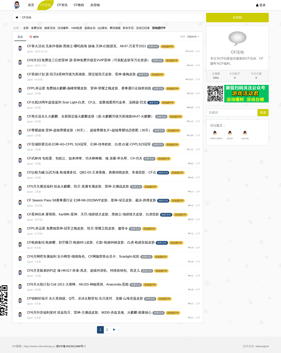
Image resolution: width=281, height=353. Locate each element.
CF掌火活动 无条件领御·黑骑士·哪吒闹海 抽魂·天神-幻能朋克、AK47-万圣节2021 (86, 46)
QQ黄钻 (102, 28)
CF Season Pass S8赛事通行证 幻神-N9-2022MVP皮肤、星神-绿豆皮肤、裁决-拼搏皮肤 (91, 200)
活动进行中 (159, 28)
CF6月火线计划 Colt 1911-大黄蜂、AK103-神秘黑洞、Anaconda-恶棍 (78, 284)
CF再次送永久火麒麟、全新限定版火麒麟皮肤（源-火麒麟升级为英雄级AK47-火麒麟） (90, 116)
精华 (34, 36)
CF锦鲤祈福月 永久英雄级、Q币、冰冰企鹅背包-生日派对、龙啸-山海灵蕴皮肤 (85, 298)
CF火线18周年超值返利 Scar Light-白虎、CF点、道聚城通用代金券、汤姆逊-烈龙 (86, 102)
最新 (20, 36)
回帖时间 (192, 36)
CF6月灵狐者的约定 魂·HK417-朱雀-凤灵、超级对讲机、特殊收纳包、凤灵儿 (83, 270)
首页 (31, 5)
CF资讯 (62, 5)
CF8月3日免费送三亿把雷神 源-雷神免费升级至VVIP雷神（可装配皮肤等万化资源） (88, 60)
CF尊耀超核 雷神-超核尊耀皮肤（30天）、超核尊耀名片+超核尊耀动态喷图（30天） (89, 130)
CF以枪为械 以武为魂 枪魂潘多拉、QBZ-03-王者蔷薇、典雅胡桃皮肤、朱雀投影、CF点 (91, 172)
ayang (245, 138)
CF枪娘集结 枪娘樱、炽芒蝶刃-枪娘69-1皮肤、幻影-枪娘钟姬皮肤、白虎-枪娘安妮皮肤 (91, 242)
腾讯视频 (115, 28)
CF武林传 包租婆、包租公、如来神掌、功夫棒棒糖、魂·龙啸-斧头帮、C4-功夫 (84, 158)
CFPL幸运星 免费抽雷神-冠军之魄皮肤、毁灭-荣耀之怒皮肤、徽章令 (77, 228)
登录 (261, 5)
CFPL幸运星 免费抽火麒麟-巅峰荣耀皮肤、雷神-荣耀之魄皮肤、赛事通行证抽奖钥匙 (89, 88)
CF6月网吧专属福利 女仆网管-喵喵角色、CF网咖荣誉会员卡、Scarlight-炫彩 (83, 256)
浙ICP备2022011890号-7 (71, 346)
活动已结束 (143, 28)
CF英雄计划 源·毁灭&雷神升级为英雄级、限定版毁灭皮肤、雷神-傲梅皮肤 (81, 74)
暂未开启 (128, 28)
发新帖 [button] (237, 17)
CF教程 (79, 5)
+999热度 (76, 28)
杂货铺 (95, 5)
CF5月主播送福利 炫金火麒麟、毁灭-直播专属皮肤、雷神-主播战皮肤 (78, 186)
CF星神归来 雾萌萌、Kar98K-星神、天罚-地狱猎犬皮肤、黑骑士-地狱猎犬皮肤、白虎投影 (93, 214)
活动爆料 (63, 28)
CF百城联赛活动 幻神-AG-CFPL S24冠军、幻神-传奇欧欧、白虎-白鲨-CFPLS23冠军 (89, 144)
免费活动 (36, 28)
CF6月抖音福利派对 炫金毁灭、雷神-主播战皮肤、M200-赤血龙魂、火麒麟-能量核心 (89, 312)
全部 (26, 28)
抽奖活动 (49, 28)
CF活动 (45, 5)
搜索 (263, 112)
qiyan (230, 138)
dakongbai (216, 138)
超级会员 (89, 28)
